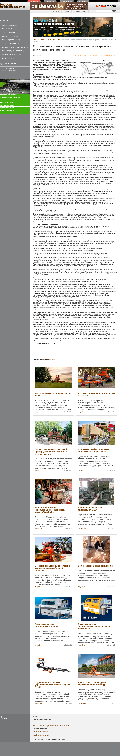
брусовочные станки (7, 108)
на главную (55, 11)
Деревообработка (9, 69)
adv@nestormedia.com (41, 731)
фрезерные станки (6, 102)
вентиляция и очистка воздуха (15, 47)
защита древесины (11, 43)
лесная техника (9, 25)
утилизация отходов (11, 54)
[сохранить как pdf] (108, 55)
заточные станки (6, 113)
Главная (36, 40)
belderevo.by (9, 75)
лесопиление (9, 29)
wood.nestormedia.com (41, 735)
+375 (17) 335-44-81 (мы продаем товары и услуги (51, 726)
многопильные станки (8, 95)
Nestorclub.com (61, 739)
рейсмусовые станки (7, 110)
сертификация (9, 58)
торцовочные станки (7, 105)
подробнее (38, 412)
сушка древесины (10, 32)
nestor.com (34, 1)
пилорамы (57, 40)
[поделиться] (81, 55)
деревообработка (11, 40)
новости (66, 11)
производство (10, 36)
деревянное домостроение (14, 51)
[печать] (93, 55)
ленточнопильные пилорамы (10, 97)
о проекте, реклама (80, 11)
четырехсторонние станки (9, 100)
